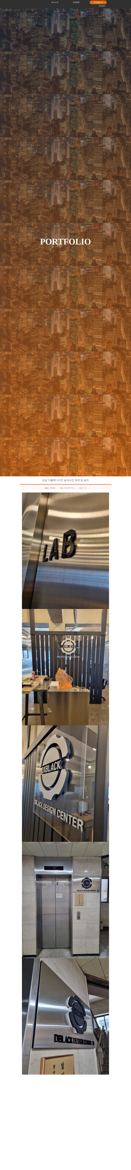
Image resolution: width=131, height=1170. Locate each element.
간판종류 (76, 2)
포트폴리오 (98, 2)
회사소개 (54, 2)
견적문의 (102, 6)
